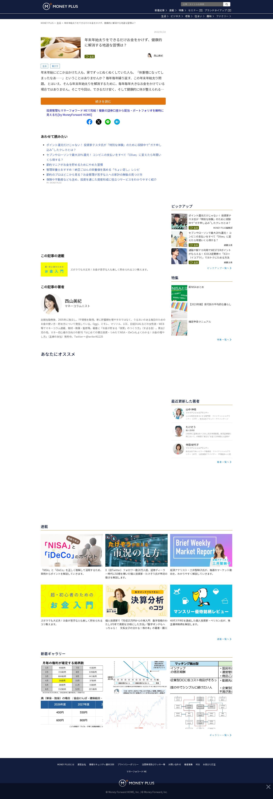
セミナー (195, 10)
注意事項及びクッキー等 (153, 764)
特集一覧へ (223, 339)
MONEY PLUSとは (65, 764)
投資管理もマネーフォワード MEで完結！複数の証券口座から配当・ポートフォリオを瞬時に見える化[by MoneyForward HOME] (105, 112)
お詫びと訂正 (209, 764)
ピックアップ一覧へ (218, 267)
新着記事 (161, 10)
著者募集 (188, 764)
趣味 (210, 16)
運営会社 (81, 764)
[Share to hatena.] (117, 122)
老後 (188, 16)
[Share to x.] (98, 122)
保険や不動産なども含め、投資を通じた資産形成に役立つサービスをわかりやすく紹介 (101, 179)
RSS (198, 764)
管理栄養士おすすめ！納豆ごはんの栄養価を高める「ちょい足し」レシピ (93, 169)
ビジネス (177, 16)
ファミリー (223, 16)
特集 (182, 10)
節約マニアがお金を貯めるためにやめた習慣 (74, 164)
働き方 (55, 65)
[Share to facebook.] (89, 122)
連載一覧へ (223, 638)
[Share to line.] (108, 122)
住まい (199, 16)
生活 (164, 16)
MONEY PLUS (47, 22)
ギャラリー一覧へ (219, 734)
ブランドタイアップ (218, 10)
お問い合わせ (174, 764)
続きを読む (103, 101)
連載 (172, 10)
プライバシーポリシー (128, 764)
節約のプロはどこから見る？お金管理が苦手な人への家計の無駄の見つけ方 (94, 174)
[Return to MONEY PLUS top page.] (60, 6)
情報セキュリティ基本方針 (101, 764)
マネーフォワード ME (137, 771)
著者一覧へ (223, 461)
